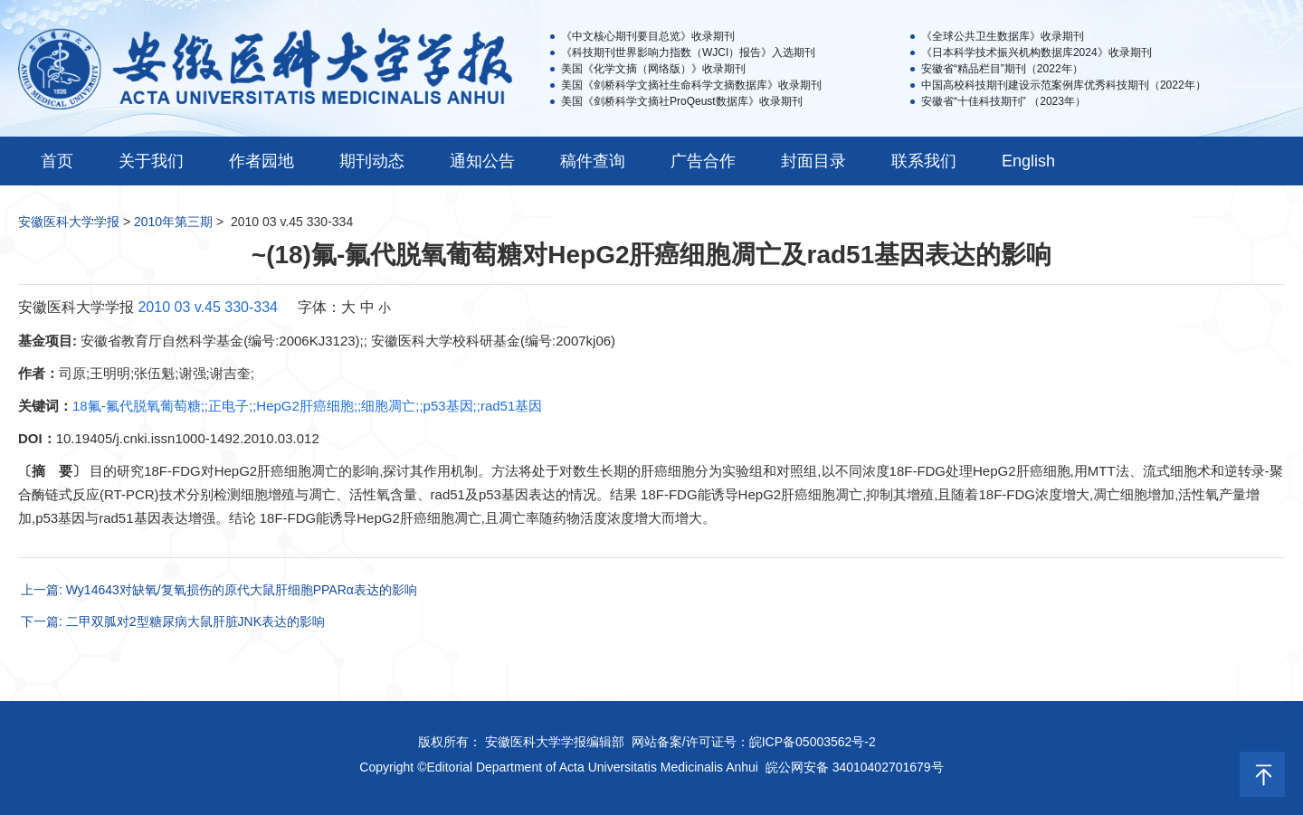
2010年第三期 (173, 221)
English (1028, 161)
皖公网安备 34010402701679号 (855, 767)
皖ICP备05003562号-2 (812, 741)
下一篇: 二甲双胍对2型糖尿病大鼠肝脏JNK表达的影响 (173, 621)
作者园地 (261, 161)
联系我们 (923, 161)
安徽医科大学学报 (68, 221)
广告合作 (703, 161)
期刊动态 (371, 161)
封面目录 (813, 161)
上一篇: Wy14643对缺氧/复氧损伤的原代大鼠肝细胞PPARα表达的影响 (219, 590)
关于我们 (151, 161)
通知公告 (482, 161)
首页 (57, 161)
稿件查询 (592, 161)
